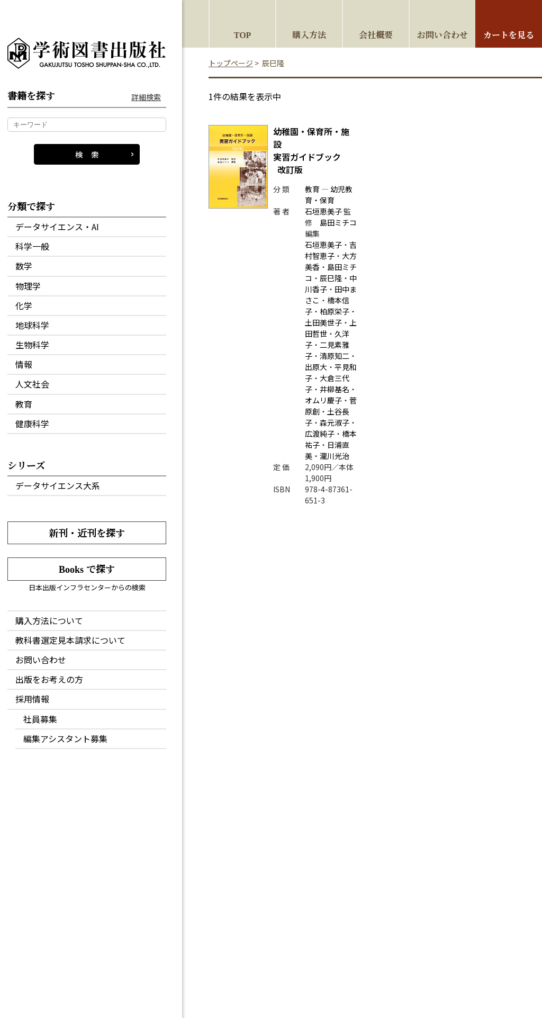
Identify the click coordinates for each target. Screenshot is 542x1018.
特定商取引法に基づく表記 (297, 953)
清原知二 (334, 355)
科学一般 (32, 246)
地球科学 (32, 325)
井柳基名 (334, 389)
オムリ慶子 (323, 400)
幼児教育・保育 (329, 194)
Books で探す (87, 568)
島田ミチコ (338, 222)
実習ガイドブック (311, 150)
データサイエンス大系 (57, 485)
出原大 (316, 367)
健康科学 (32, 423)
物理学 (28, 286)
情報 (23, 364)
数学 (23, 265)
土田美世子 (323, 322)
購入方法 (309, 35)
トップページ (231, 63)
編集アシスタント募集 (65, 738)
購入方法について (49, 620)
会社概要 (376, 35)
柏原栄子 (334, 311)
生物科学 (32, 344)
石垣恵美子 (323, 211)
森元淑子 (334, 422)
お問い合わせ (40, 659)
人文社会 (32, 383)
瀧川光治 (334, 456)
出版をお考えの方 (49, 679)
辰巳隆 (331, 278)
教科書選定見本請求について (70, 640)
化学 (23, 305)
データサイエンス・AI (57, 226)
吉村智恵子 (331, 250)
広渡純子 (320, 433)
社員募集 (40, 719)
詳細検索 (146, 97)
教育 (23, 404)
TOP (242, 35)
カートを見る (508, 35)
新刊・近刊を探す (87, 532)
